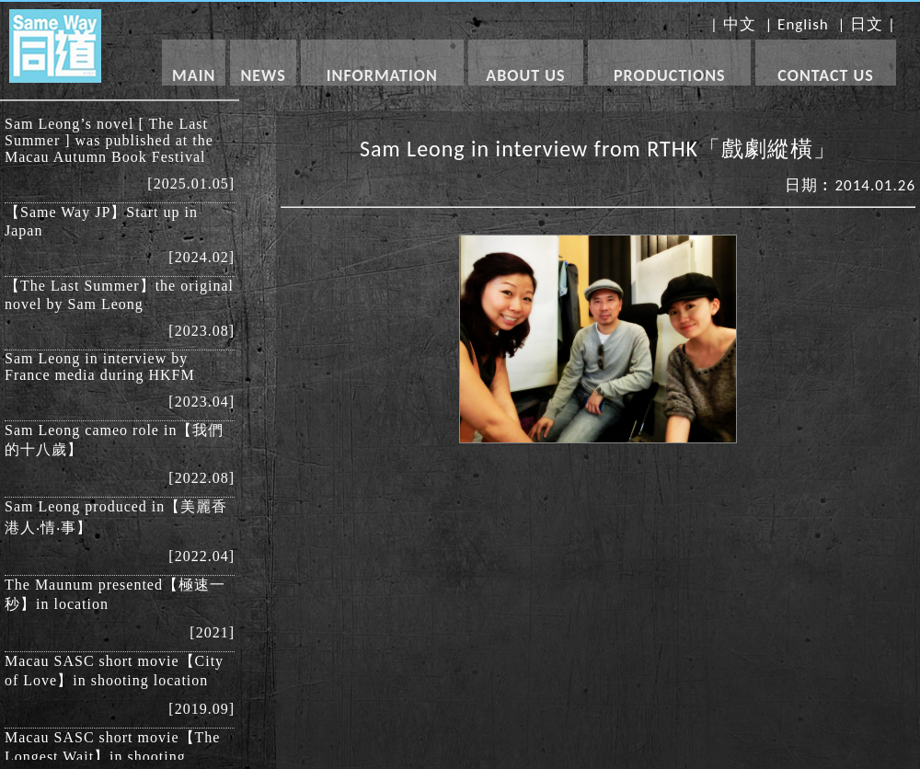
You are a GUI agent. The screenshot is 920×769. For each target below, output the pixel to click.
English (803, 24)
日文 (866, 24)
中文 (739, 24)
